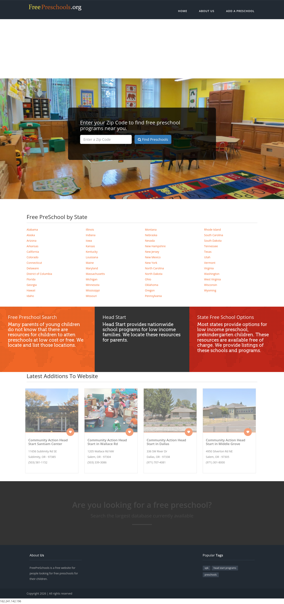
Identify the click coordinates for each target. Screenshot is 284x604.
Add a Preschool (240, 11)
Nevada (150, 240)
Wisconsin (210, 285)
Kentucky (92, 252)
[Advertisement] (142, 48)
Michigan (91, 279)
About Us (206, 11)
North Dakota (153, 274)
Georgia (32, 285)
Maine (90, 263)
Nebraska (151, 235)
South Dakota (212, 240)
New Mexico (153, 257)
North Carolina (154, 268)
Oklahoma (151, 285)
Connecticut (34, 263)
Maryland (92, 268)
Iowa (89, 240)
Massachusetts (95, 274)
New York (151, 263)
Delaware (33, 268)
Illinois (90, 229)
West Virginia (212, 279)
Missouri (91, 296)
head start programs (225, 568)
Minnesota (92, 285)
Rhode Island (212, 229)
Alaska (31, 235)
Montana (151, 229)
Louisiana (92, 257)
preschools (211, 574)
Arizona (31, 240)
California (33, 252)
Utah (207, 257)
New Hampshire (155, 246)
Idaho (30, 296)
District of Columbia (39, 274)
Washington (212, 274)
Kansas (90, 246)
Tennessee (211, 246)
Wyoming (210, 290)
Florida (31, 279)
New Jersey (152, 252)
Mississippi (93, 290)
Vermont (209, 263)
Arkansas (32, 246)
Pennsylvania (153, 296)
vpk (207, 568)
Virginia (209, 268)
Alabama (32, 229)
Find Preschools (153, 139)
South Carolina (213, 235)
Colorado (32, 257)
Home (182, 11)
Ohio (148, 279)
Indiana (90, 235)
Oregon (150, 290)
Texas (207, 252)
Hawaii (31, 290)
